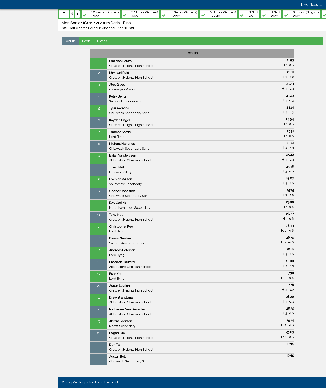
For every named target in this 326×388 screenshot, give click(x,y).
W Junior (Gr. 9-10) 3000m (149, 14)
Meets (10, 63)
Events (10, 71)
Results (74, 41)
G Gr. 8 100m (257, 14)
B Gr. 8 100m (279, 14)
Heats (90, 41)
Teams (10, 87)
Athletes (11, 79)
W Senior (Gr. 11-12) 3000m (109, 14)
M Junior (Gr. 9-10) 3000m (227, 14)
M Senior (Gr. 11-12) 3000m (188, 14)
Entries (106, 41)
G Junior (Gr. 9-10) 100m (310, 14)
